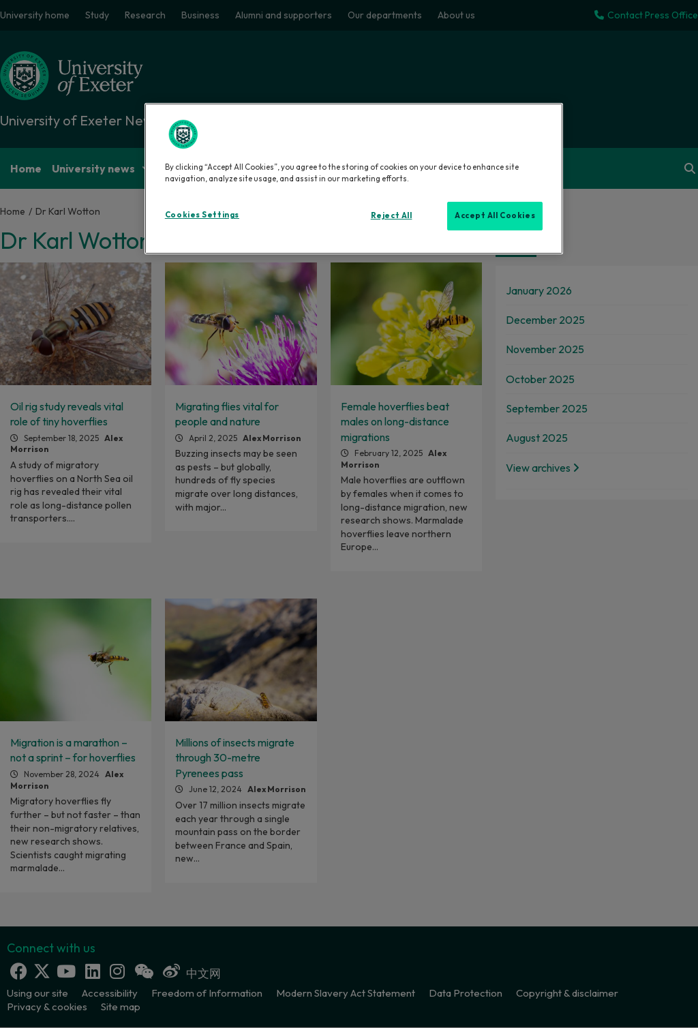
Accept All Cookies (495, 215)
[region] (354, 178)
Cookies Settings (202, 215)
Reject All (391, 215)
